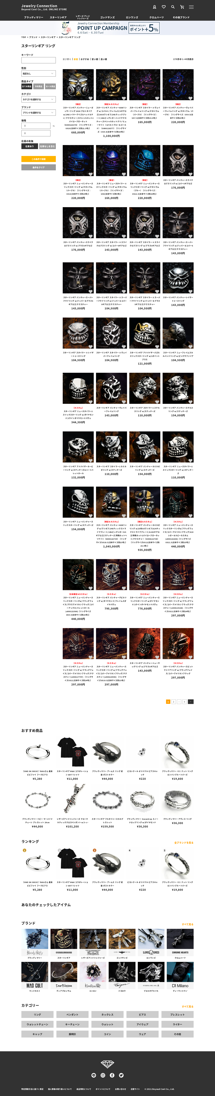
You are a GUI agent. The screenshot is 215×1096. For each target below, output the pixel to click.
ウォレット (107, 1024)
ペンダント (72, 1014)
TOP (23, 37)
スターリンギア (58, 17)
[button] (191, 701)
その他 (177, 1034)
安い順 (95, 59)
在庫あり (29, 146)
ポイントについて (103, 1089)
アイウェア (143, 1024)
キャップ (37, 1034)
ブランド (33, 37)
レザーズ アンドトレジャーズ (83, 17)
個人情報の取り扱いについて (60, 1089)
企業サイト (135, 1089)
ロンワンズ (132, 17)
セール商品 (50, 86)
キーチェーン (72, 1024)
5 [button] (184, 701)
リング (37, 1014)
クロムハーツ (156, 17)
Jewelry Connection (39, 6)
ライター (177, 1024)
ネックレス (107, 1014)
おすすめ (85, 59)
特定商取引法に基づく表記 (32, 1089)
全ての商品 (26, 86)
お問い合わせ (120, 1089)
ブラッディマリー (33, 17)
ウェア (142, 1034)
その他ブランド (181, 17)
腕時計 (72, 1034)
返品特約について (83, 1089)
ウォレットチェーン (37, 1024)
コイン (107, 1034)
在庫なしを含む (47, 146)
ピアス (142, 1014)
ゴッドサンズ (107, 17)
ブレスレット (177, 1014)
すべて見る (188, 924)
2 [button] (173, 701)
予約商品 (38, 86)
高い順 (104, 59)
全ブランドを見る (184, 842)
